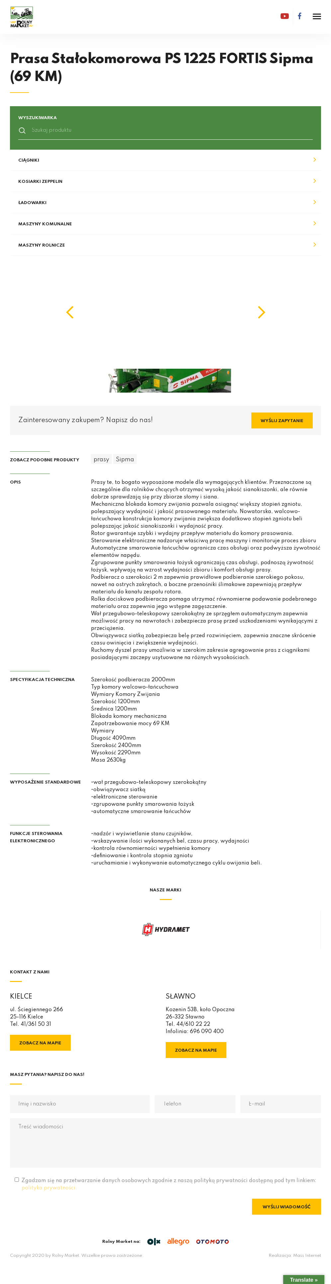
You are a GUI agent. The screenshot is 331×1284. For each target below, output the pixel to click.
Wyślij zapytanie (282, 421)
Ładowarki (32, 203)
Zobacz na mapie (40, 1043)
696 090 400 (207, 1031)
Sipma (125, 460)
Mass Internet (307, 1255)
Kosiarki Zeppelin (40, 182)
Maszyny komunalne (45, 224)
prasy (101, 460)
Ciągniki (28, 160)
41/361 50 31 (36, 1024)
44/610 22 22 (193, 1024)
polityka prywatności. (49, 1188)
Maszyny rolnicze (41, 245)
